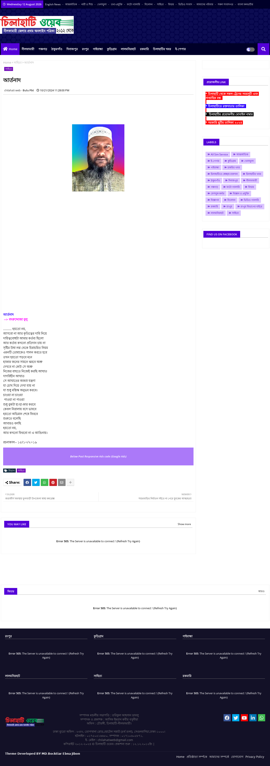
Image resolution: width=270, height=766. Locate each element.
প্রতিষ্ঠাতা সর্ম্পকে (197, 757)
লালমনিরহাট (128, 49)
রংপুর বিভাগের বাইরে (251, 206)
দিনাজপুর (72, 49)
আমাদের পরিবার (205, 4)
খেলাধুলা (102, 4)
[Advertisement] (79, 107)
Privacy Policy (254, 757)
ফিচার (171, 4)
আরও (261, 591)
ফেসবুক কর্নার (217, 193)
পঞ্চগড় (42, 49)
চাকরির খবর (234, 167)
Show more (184, 524)
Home (13, 49)
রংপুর (85, 49)
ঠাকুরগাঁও (56, 49)
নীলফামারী (28, 49)
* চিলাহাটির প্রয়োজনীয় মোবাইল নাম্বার (229, 114)
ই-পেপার (180, 49)
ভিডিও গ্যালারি (251, 200)
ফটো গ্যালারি (134, 4)
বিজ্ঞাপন (215, 200)
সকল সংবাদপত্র (226, 4)
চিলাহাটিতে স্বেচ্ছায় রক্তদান (224, 174)
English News (53, 4)
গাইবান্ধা (98, 49)
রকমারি (144, 49)
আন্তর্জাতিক (71, 4)
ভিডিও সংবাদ (185, 4)
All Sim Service (219, 154)
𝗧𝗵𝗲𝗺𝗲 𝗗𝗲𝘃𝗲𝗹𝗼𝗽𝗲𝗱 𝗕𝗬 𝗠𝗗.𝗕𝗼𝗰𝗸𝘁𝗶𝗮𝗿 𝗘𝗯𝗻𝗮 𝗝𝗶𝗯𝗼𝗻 (42, 754)
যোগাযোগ (237, 757)
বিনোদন (149, 4)
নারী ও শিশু (87, 4)
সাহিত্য (160, 4)
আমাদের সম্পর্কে (219, 757)
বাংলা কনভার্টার (245, 4)
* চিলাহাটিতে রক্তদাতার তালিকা (225, 106)
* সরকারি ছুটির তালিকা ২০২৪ (224, 122)
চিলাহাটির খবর (162, 49)
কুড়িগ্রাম (112, 49)
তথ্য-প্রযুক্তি (117, 4)
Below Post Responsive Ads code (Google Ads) (98, 456)
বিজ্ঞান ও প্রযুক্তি (241, 193)
